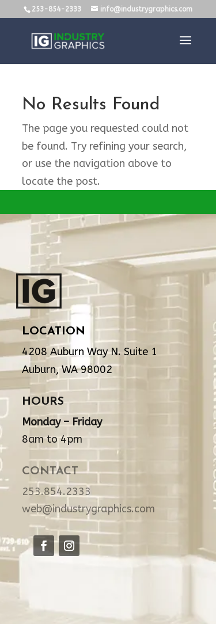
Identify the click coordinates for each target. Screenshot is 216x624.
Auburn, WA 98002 (67, 369)
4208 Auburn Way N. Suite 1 (89, 351)
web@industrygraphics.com (88, 509)
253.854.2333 (56, 491)
